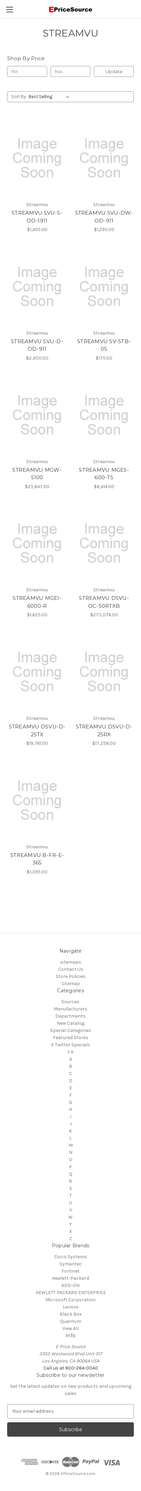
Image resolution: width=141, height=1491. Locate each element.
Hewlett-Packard (70, 1278)
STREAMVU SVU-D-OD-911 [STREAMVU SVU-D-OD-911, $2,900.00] (37, 345)
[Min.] (27, 71)
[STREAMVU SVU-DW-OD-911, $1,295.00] (104, 158)
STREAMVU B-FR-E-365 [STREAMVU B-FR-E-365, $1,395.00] (37, 859)
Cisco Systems (70, 1257)
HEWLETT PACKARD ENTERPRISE (71, 1292)
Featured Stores (70, 1037)
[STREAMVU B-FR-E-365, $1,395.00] (37, 800)
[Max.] (70, 71)
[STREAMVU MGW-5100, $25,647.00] (37, 415)
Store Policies (71, 976)
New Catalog (70, 1023)
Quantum (70, 1321)
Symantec (70, 1264)
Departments (70, 1016)
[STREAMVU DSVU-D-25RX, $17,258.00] (104, 672)
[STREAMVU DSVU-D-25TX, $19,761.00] (37, 672)
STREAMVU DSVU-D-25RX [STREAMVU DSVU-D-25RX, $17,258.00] (104, 730)
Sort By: (19, 96)
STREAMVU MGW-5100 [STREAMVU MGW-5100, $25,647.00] (36, 474)
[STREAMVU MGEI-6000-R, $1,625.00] (37, 544)
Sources (70, 1002)
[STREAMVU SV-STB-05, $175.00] (104, 286)
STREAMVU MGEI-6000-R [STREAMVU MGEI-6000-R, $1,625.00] (37, 602)
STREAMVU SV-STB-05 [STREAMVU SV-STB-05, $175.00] (104, 345)
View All (70, 1328)
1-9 (70, 1052)
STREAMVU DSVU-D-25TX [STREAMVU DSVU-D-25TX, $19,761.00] (37, 730)
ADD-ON (70, 1285)
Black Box (71, 1314)
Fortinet (70, 1271)
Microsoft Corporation (70, 1300)
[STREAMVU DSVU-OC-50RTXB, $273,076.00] (104, 544)
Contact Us (70, 969)
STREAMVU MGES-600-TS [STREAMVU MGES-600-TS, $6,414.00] (104, 474)
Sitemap (70, 983)
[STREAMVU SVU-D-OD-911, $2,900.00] (37, 286)
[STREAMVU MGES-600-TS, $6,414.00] (104, 415)
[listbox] (50, 97)
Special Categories (70, 1030)
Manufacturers (70, 1009)
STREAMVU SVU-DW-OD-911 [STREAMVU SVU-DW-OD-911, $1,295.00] (104, 217)
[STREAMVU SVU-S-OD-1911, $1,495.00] (37, 158)
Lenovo (71, 1307)
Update (114, 71)
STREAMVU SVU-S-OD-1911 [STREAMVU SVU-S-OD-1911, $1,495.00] (37, 217)
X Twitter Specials (70, 1045)
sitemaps (70, 962)
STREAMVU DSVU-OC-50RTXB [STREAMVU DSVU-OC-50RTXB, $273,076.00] (104, 602)
